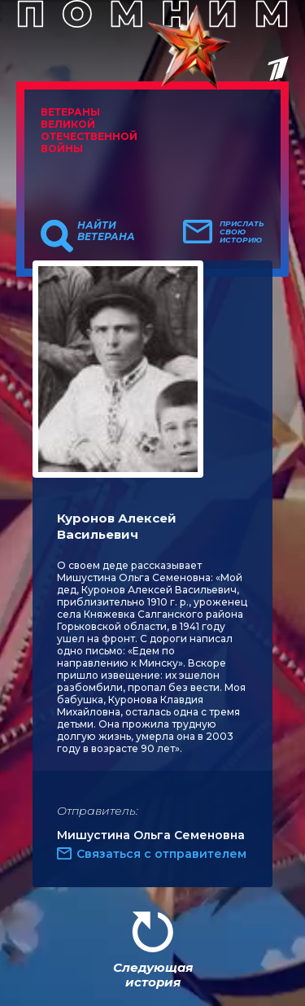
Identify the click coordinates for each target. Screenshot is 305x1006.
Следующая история (153, 975)
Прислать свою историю (242, 232)
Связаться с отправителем (161, 853)
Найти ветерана (106, 231)
